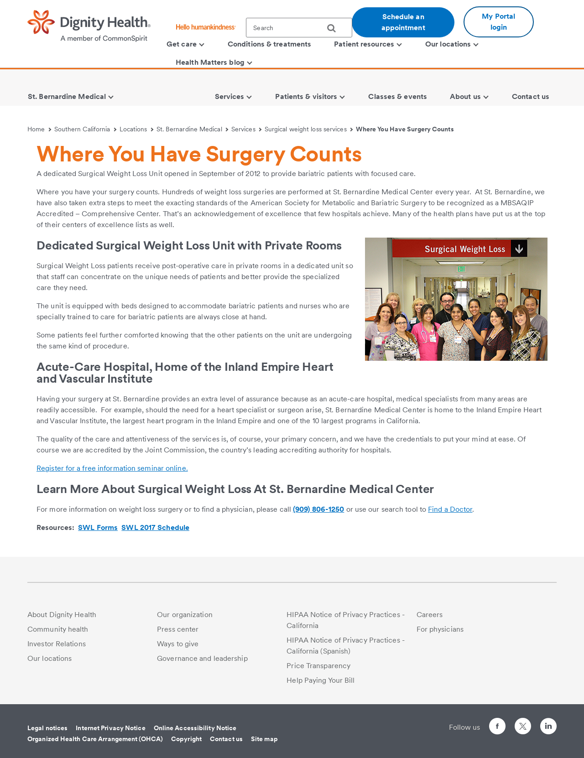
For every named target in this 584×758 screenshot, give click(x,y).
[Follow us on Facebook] (497, 727)
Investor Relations (56, 643)
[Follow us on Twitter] (523, 722)
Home (39, 129)
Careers (430, 614)
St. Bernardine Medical (192, 129)
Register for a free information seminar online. (112, 468)
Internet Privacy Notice (110, 728)
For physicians (440, 629)
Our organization (185, 614)
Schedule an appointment (403, 22)
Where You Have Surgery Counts (405, 129)
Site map (264, 738)
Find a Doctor (450, 509)
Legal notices (47, 728)
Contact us (226, 738)
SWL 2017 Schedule (155, 527)
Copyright (186, 738)
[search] (335, 28)
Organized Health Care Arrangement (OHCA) (95, 738)
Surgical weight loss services (309, 129)
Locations (136, 129)
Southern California (85, 129)
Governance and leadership (202, 658)
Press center (177, 629)
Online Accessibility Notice (195, 728)
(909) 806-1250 (318, 509)
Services (246, 129)
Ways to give (177, 643)
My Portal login (498, 21)
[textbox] (299, 27)
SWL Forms (98, 527)
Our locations (49, 658)
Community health (58, 629)
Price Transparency (318, 665)
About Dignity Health (61, 614)
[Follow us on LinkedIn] (548, 727)
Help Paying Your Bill (321, 680)
